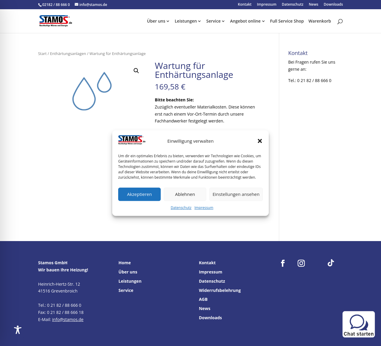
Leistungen (186, 21)
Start (42, 53)
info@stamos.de (67, 319)
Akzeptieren (139, 194)
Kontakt (245, 5)
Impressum (203, 207)
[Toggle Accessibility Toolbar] (17, 330)
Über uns (156, 21)
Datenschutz (181, 207)
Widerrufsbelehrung (220, 290)
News (313, 5)
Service (213, 21)
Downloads (333, 5)
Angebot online (245, 21)
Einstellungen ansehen (236, 194)
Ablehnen (185, 194)
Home (124, 262)
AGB (203, 299)
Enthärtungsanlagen (68, 53)
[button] (260, 141)
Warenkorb (319, 21)
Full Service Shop (287, 21)
